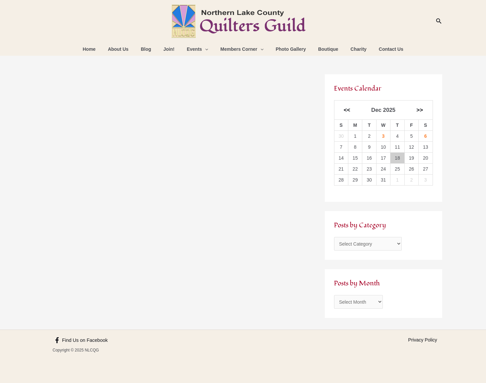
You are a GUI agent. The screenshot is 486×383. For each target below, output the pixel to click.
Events (198, 49)
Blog (153, 49)
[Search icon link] (439, 21)
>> (419, 110)
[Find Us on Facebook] (80, 340)
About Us (128, 49)
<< (347, 110)
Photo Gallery (286, 49)
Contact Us (377, 49)
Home (102, 49)
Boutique (321, 49)
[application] (206, 49)
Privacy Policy (422, 340)
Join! (173, 49)
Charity (348, 49)
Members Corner (240, 49)
